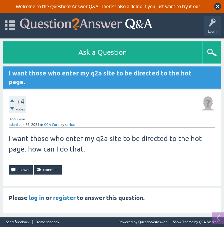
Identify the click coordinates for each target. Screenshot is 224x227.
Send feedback (17, 222)
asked (13, 125)
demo (136, 6)
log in (36, 197)
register (64, 197)
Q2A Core (52, 125)
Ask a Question (102, 52)
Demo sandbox (47, 222)
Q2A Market (208, 222)
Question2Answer (152, 222)
